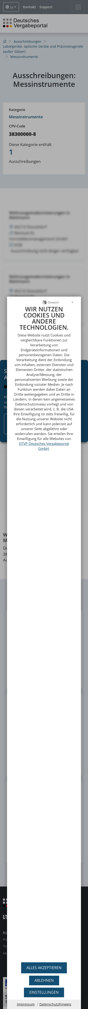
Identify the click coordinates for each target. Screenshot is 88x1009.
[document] (44, 626)
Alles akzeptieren (44, 967)
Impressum (26, 1004)
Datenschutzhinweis (55, 1004)
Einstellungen (44, 992)
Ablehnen (44, 980)
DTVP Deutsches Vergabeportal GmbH (44, 433)
